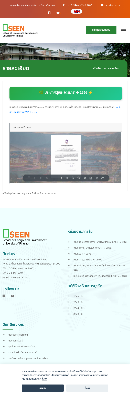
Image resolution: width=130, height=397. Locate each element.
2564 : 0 (78, 308)
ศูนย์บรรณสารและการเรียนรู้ (22, 347)
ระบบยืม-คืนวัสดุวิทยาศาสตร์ (22, 352)
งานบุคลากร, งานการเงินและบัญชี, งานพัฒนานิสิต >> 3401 (99, 267)
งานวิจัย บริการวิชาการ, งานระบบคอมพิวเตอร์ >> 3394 (100, 242)
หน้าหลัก (97, 68)
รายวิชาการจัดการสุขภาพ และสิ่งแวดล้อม (28, 358)
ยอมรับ (42, 388)
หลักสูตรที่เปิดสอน (101, 30)
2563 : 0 (78, 314)
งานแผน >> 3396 (82, 254)
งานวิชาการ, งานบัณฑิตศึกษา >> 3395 (92, 248)
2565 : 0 (78, 302)
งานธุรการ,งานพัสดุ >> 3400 (87, 260)
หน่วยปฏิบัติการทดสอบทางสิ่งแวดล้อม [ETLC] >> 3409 (100, 276)
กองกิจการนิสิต (15, 341)
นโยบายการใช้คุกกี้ (60, 375)
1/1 (54, 178)
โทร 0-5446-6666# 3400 (79, 5)
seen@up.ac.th (112, 5)
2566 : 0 (78, 296)
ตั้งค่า (44, 378)
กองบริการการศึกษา (18, 335)
